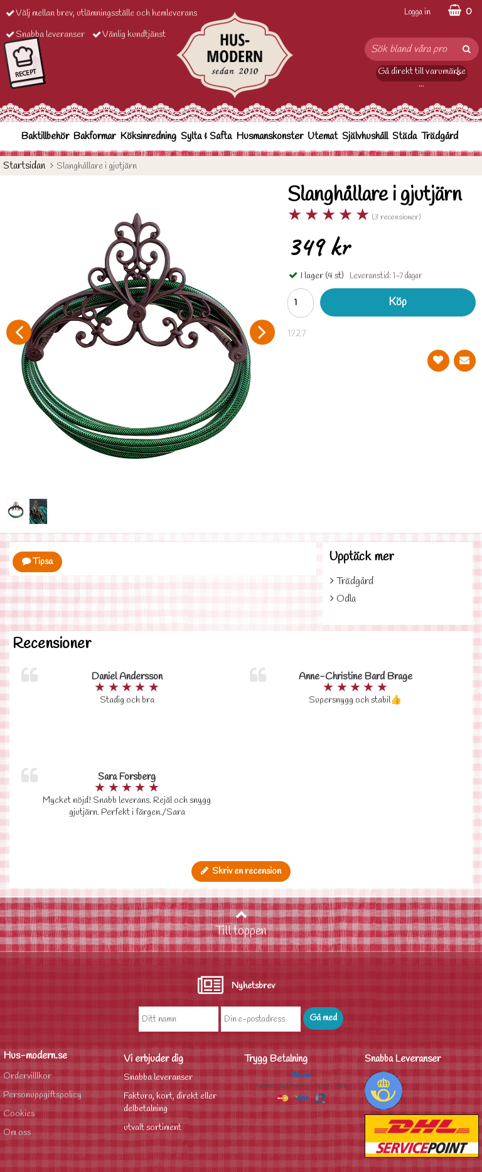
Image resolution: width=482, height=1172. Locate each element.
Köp (397, 302)
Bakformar (94, 136)
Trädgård (439, 136)
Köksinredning (148, 136)
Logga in (417, 12)
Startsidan (24, 165)
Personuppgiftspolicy (42, 1095)
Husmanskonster (269, 136)
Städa (404, 136)
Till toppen (241, 923)
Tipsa (37, 562)
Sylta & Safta (206, 136)
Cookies (19, 1114)
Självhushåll (365, 136)
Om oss (17, 1133)
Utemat (323, 136)
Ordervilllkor (27, 1076)
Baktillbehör (45, 136)
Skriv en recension (241, 871)
